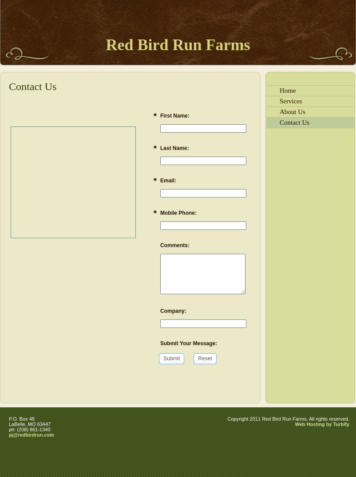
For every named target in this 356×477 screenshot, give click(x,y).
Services (291, 101)
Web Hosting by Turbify (322, 424)
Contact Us (294, 122)
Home (288, 90)
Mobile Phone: (178, 213)
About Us (292, 111)
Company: (173, 311)
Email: (168, 180)
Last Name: (174, 148)
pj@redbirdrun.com (31, 435)
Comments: (175, 245)
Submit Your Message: (188, 343)
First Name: (175, 116)
